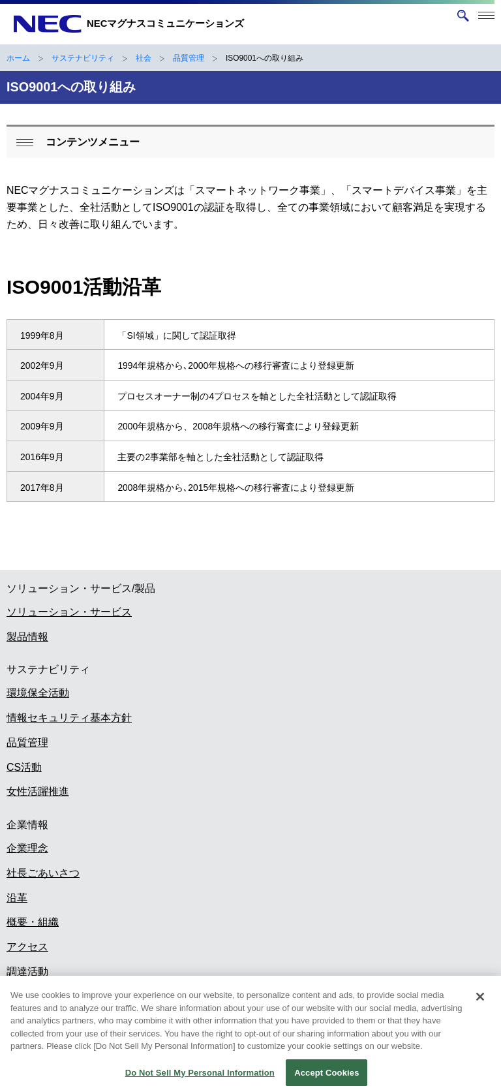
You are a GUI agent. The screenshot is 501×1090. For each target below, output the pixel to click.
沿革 (17, 897)
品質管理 (188, 58)
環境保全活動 (38, 692)
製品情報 (27, 636)
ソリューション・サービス (69, 611)
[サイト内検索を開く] (462, 15)
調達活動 (27, 971)
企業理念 (27, 848)
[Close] (480, 1003)
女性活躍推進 (38, 791)
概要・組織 (33, 921)
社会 (143, 58)
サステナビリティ (83, 58)
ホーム (18, 58)
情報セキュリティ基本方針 (69, 717)
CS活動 (24, 767)
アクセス (27, 946)
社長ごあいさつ (43, 873)
